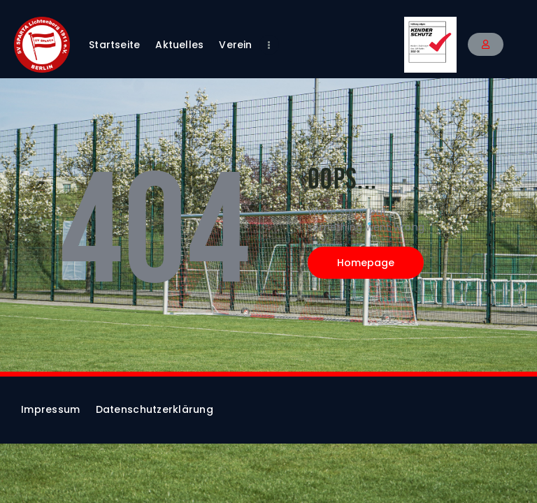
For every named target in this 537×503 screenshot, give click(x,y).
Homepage (365, 263)
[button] (485, 44)
